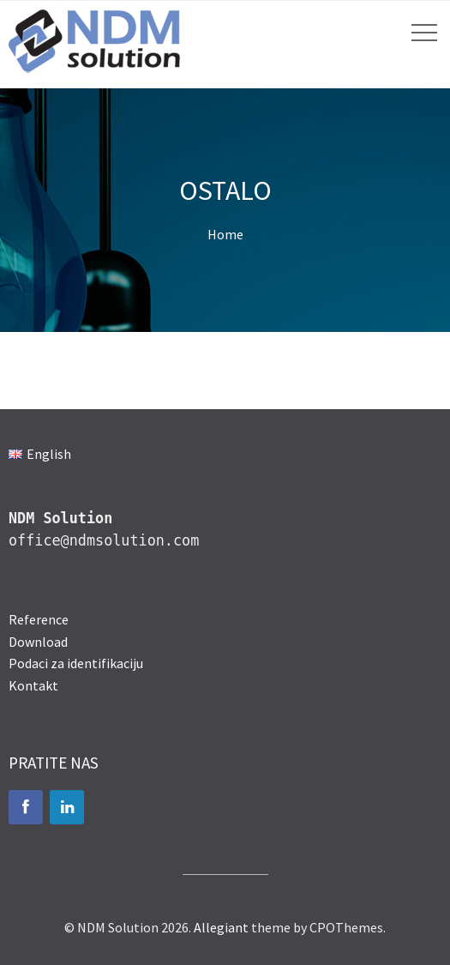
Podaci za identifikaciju (76, 663)
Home (225, 234)
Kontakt (33, 685)
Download (38, 641)
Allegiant (221, 927)
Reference (39, 619)
